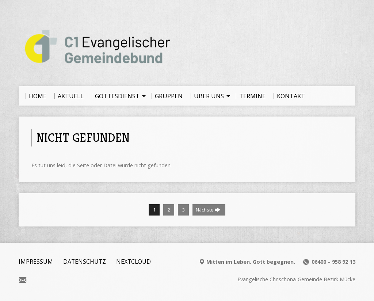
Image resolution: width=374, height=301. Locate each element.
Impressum (36, 262)
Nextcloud (133, 262)
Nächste (208, 209)
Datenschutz (84, 262)
